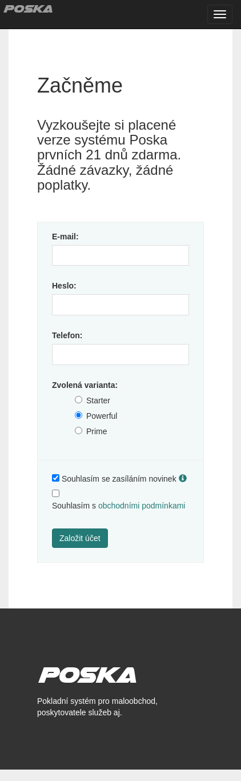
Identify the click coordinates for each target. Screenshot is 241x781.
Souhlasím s (118, 505)
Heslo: (64, 285)
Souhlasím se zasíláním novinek (119, 478)
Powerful (101, 415)
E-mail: (65, 236)
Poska (28, 8)
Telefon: (67, 335)
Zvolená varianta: (85, 385)
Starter (98, 400)
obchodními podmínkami (142, 505)
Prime (96, 431)
